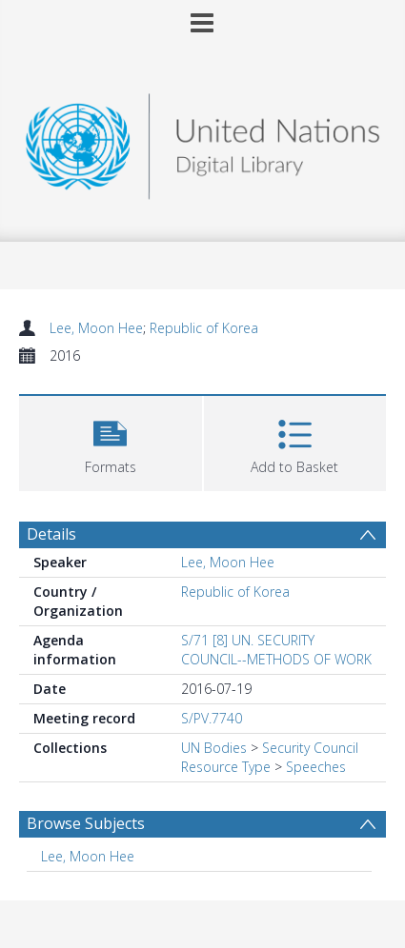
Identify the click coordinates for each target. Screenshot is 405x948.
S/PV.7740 (211, 718)
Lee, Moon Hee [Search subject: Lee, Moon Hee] (87, 856)
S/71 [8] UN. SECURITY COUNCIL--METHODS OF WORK (276, 649)
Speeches (316, 767)
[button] (110, 441)
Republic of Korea (204, 328)
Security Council (310, 748)
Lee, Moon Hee (96, 328)
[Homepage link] (202, 141)
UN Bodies (214, 748)
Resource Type (226, 767)
